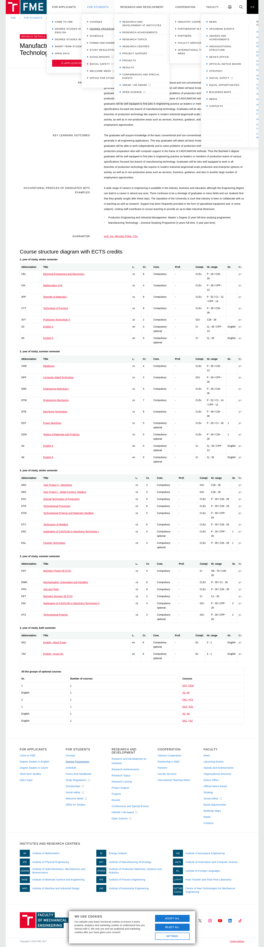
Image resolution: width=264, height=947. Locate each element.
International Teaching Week (174, 780)
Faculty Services (167, 774)
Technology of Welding (55, 524)
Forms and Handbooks (79, 774)
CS (253, 7)
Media (207, 817)
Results (116, 800)
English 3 (48, 326)
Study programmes (63, 18)
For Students (33, 18)
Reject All (172, 927)
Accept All (172, 918)
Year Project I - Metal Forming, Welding (64, 492)
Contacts (209, 823)
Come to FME (27, 755)
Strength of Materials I (55, 296)
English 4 (48, 445)
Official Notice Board (215, 786)
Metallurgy (49, 366)
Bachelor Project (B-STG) (57, 570)
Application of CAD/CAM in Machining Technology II (71, 603)
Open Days (26, 780)
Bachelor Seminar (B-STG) (58, 596)
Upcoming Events (214, 761)
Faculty (212, 7)
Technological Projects (55, 614)
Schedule (71, 767)
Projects (116, 794)
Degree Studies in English (34, 761)
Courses (70, 755)
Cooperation (185, 7)
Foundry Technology (54, 543)
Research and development (142, 7)
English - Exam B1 (53, 653)
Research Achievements (125, 769)
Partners (162, 767)
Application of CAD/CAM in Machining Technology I (71, 531)
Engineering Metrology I (56, 388)
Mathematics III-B (52, 285)
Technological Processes (56, 506)
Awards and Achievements (219, 767)
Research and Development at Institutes (129, 761)
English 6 (48, 457)
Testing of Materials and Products (61, 434)
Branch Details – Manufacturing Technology (114, 18)
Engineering (125, 42)
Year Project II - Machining (57, 485)
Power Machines (52, 423)
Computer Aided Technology (58, 377)
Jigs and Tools (51, 589)
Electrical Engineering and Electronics (63, 274)
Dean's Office (211, 780)
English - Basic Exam (54, 642)
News (207, 755)
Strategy (208, 792)
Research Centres (122, 781)
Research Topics (121, 775)
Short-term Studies (30, 774)
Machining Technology (55, 411)
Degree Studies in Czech (34, 767)
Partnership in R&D (169, 761)
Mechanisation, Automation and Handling (65, 582)
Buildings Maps (212, 810)
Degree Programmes (77, 761)
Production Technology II (56, 319)
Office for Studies (75, 804)
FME (13, 18)
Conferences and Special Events (130, 806)
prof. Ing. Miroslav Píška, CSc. (121, 236)
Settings (172, 936)
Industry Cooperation (170, 755)
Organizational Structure (217, 774)
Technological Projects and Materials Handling (68, 513)
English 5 (48, 338)
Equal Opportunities (215, 804)
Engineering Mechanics (56, 400)
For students (98, 7)
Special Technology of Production (61, 499)
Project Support (120, 787)
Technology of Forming (55, 308)
